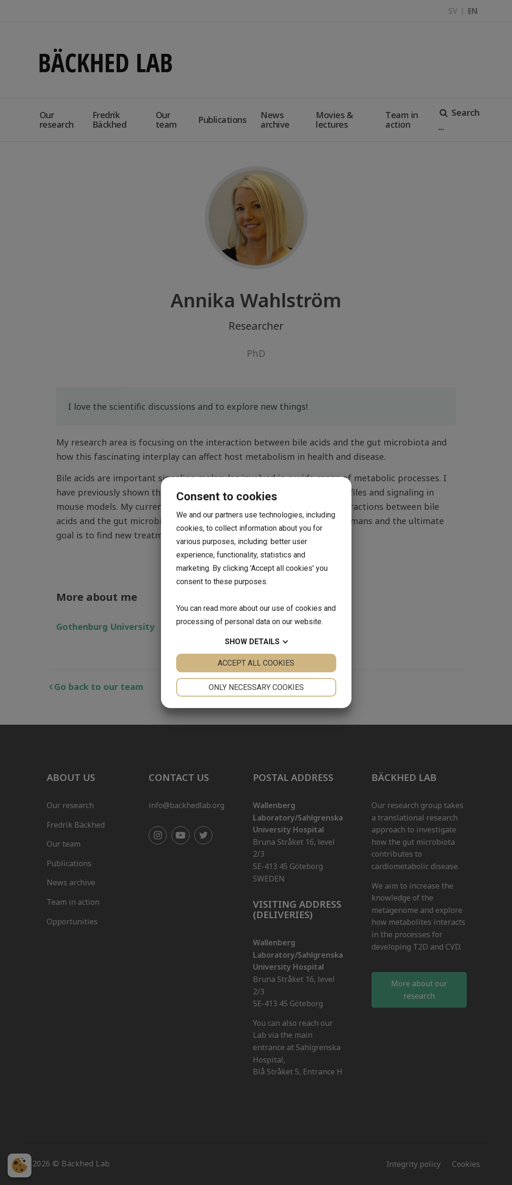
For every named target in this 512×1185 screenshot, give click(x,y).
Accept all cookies (256, 663)
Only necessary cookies (256, 687)
